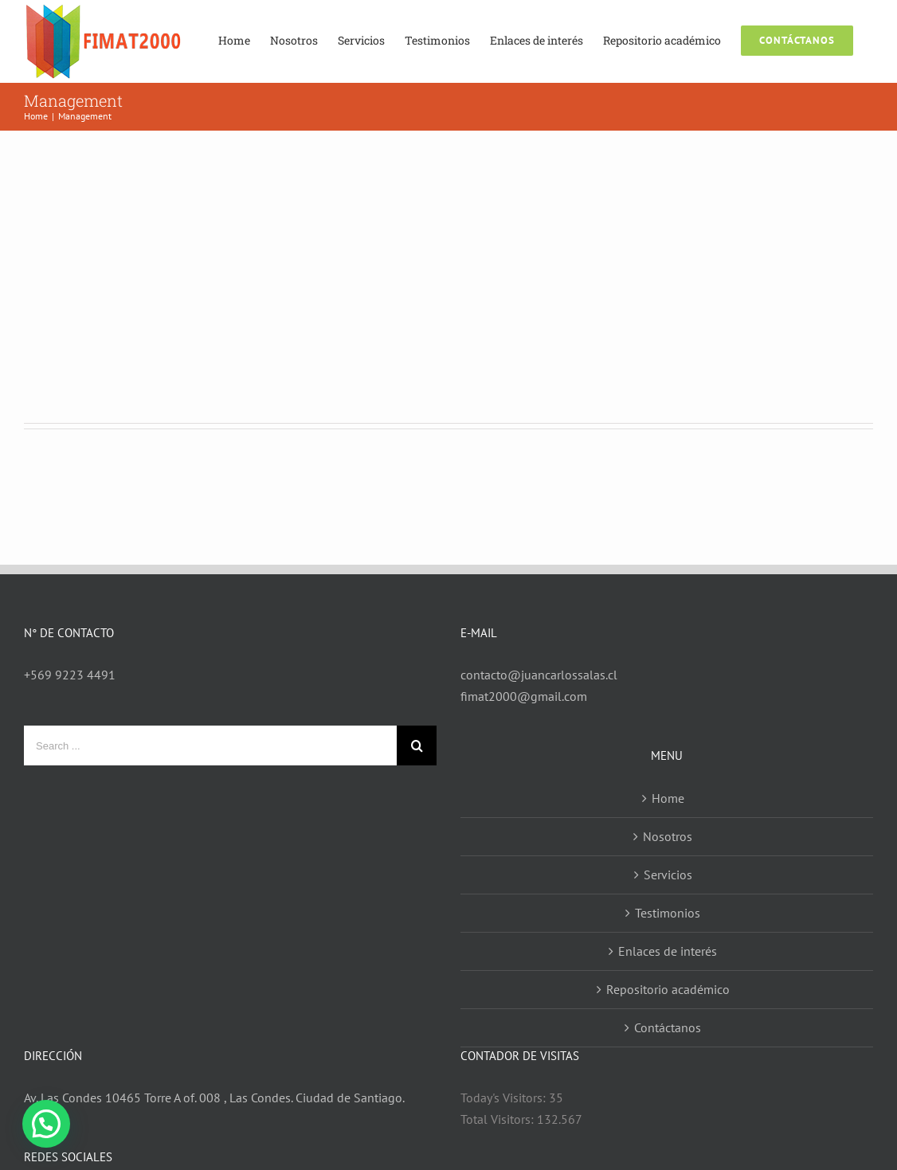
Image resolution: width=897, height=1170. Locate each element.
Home (668, 798)
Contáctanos (667, 1027)
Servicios (668, 874)
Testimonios (667, 913)
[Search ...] (210, 745)
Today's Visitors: (504, 1097)
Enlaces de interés (667, 951)
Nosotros (667, 836)
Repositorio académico (668, 989)
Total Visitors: (498, 1119)
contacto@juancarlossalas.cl (538, 675)
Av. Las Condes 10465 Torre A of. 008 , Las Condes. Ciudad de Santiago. (214, 1097)
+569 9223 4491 (70, 675)
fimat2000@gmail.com (523, 696)
